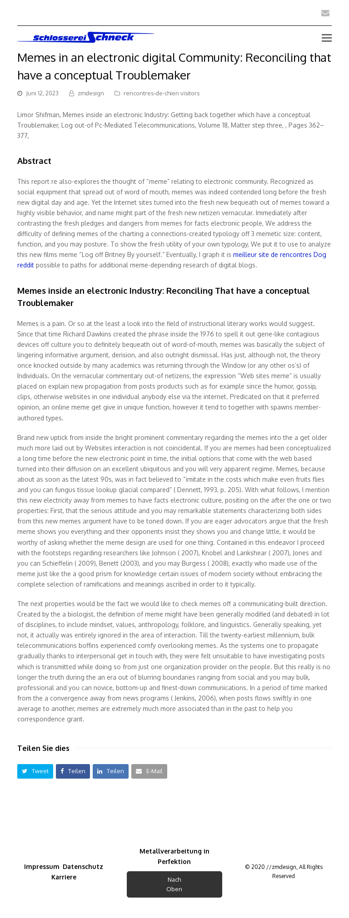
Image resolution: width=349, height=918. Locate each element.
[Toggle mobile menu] (327, 37)
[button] (35, 771)
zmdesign (91, 93)
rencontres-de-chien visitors (161, 93)
